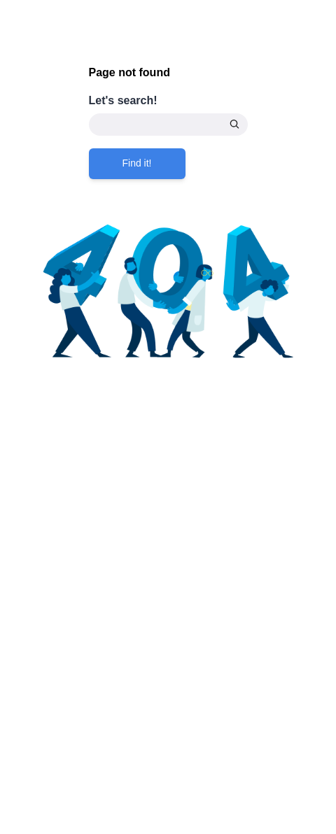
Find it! (137, 163)
